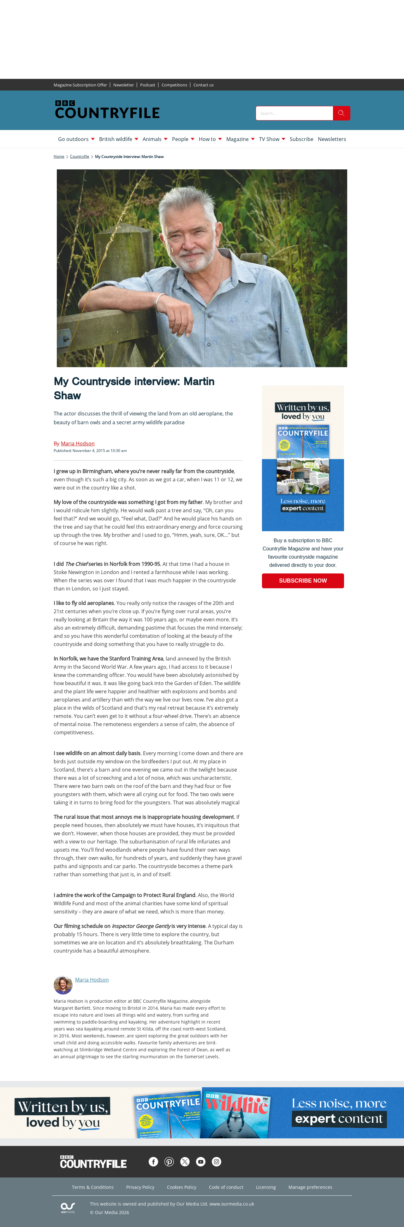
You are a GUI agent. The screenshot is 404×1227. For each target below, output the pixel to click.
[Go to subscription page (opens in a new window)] (303, 529)
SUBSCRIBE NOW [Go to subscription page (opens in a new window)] (303, 581)
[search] (341, 113)
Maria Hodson (92, 979)
